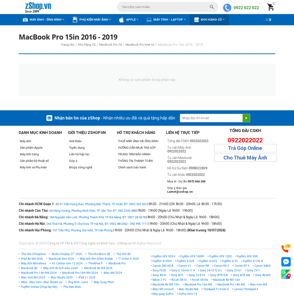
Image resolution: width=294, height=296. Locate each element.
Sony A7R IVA (219, 275)
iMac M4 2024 (113, 272)
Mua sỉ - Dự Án (186, 181)
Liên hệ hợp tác (79, 154)
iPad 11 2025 (86, 277)
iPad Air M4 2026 (32, 258)
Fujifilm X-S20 (185, 261)
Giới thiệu (75, 141)
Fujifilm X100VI (162, 261)
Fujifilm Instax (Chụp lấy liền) (39, 287)
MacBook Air (29, 268)
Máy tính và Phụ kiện (33, 167)
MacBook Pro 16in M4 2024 (80, 272)
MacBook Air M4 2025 (98, 268)
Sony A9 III (159, 275)
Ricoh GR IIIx (200, 279)
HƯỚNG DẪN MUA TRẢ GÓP (137, 147)
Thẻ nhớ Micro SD (99, 254)
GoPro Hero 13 (188, 294)
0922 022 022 (246, 7)
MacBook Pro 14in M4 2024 (38, 272)
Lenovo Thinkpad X (246, 289)
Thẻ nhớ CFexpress (33, 254)
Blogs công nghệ (80, 167)
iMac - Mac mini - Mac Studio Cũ (41, 282)
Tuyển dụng (77, 147)
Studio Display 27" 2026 (67, 254)
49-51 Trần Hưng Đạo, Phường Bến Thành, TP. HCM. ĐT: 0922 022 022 (101, 204)
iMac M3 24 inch (163, 289)
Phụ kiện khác (72, 287)
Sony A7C (177, 275)
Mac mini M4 (258, 284)
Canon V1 (185, 265)
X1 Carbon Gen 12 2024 (67, 263)
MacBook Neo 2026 (61, 258)
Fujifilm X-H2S (208, 261)
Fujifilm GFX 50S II (164, 256)
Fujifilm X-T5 (230, 261)
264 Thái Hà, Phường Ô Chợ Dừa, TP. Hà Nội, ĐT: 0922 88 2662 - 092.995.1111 (97, 224)
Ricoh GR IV (179, 279)
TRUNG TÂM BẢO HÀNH (134, 154)
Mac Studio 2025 (62, 277)
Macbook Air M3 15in (166, 284)
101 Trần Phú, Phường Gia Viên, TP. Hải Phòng (82, 230)
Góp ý (73, 161)
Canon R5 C (221, 265)
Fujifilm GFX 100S (220, 256)
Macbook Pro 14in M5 (231, 284)
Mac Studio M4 (188, 289)
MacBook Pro (117, 263)
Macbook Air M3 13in (226, 279)
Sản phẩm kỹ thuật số (34, 161)
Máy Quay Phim (104, 282)
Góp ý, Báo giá (180, 189)
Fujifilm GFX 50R (247, 256)
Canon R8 (202, 265)
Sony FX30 (159, 270)
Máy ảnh (25, 141)
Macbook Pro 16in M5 (198, 284)
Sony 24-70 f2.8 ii (211, 270)
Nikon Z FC (159, 279)
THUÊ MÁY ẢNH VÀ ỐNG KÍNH (138, 141)
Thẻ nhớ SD (123, 254)
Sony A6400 (263, 275)
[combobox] (167, 7)
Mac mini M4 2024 (33, 277)
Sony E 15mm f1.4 (183, 270)
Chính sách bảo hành (132, 167)
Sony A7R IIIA (241, 275)
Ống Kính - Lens (78, 282)
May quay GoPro (163, 294)
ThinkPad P (95, 263)
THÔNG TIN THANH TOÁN (135, 161)
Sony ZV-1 (253, 270)
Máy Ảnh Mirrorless (33, 263)
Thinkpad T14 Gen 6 (216, 289)
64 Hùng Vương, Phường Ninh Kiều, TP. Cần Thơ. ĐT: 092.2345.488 (92, 210)
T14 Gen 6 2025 (129, 258)
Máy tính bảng (29, 154)
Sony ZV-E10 (197, 275)
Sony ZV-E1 (234, 270)
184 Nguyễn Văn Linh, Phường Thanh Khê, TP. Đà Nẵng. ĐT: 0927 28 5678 (97, 217)
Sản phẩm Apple (31, 147)
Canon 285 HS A (163, 265)
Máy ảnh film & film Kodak (96, 258)
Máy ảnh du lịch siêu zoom (60, 268)
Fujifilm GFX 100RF (192, 256)
